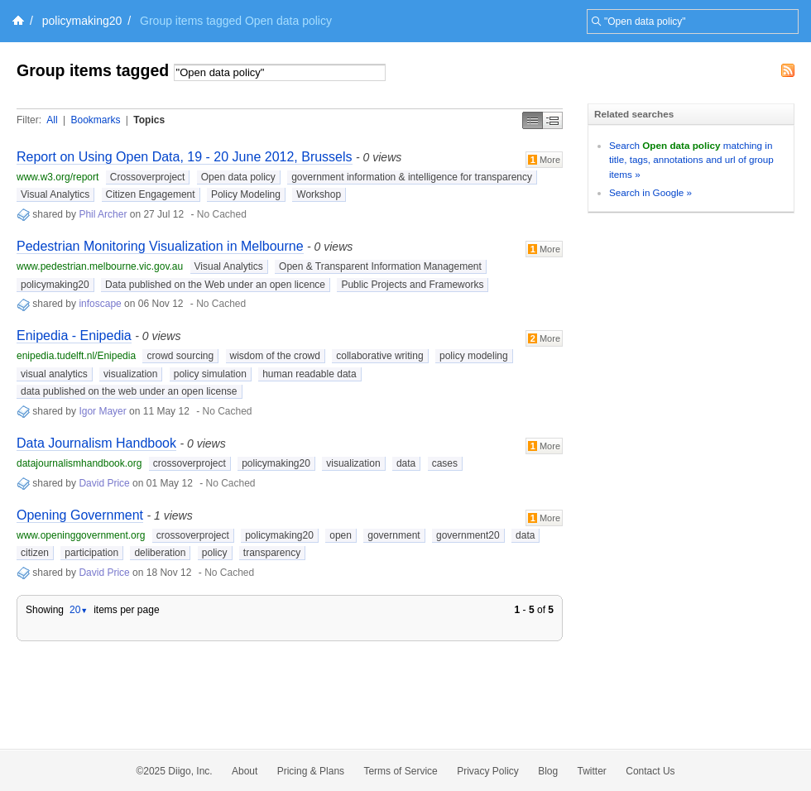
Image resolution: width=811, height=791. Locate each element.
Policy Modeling (246, 194)
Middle (553, 120)
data (405, 463)
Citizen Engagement (150, 194)
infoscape (100, 303)
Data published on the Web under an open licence (215, 284)
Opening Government (80, 515)
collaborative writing (379, 356)
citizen (35, 552)
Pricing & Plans (310, 771)
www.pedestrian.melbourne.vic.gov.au (100, 266)
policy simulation (210, 374)
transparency (271, 552)
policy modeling (473, 356)
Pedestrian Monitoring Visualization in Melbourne (160, 246)
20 (79, 610)
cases (445, 463)
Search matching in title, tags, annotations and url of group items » (691, 160)
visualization (130, 374)
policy (215, 552)
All (51, 120)
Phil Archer (103, 214)
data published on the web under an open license (129, 391)
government (393, 535)
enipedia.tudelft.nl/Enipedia (76, 356)
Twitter (592, 771)
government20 (468, 535)
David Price (104, 483)
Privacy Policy (488, 771)
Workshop (318, 194)
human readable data (309, 374)
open (340, 535)
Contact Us (650, 771)
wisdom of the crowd (275, 356)
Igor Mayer (102, 411)
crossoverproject (189, 463)
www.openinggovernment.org (81, 535)
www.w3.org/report (57, 177)
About (244, 771)
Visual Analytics (55, 194)
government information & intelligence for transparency (411, 177)
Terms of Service (400, 771)
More (544, 160)
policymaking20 (82, 20)
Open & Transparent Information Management (380, 266)
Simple (532, 120)
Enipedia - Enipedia (74, 335)
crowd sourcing (180, 356)
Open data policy (238, 177)
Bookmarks (95, 120)
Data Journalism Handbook (96, 443)
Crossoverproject (147, 177)
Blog (548, 771)
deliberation (159, 552)
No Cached (222, 214)
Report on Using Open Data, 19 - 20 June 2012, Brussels (185, 157)
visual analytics (54, 374)
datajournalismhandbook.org (79, 463)
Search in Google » (650, 192)
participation (91, 552)
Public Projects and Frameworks (412, 284)
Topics (149, 120)
